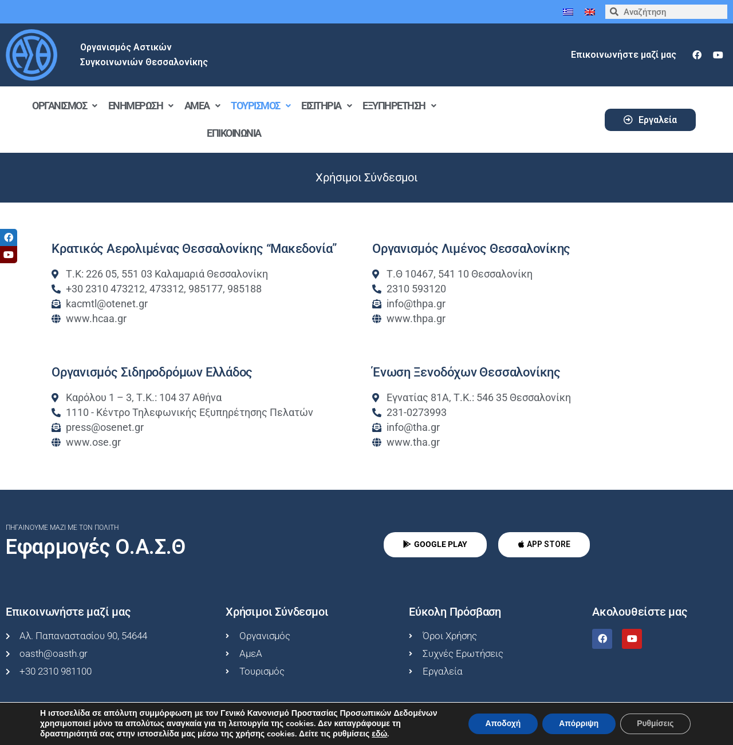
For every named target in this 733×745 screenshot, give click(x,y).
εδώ (379, 734)
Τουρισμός (260, 106)
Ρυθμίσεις (654, 723)
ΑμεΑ (202, 106)
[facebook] (697, 55)
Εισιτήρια (326, 106)
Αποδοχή (500, 723)
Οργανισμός (64, 106)
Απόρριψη (577, 723)
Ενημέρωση (140, 106)
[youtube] (718, 55)
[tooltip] (8, 237)
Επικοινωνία (234, 133)
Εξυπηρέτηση (398, 106)
